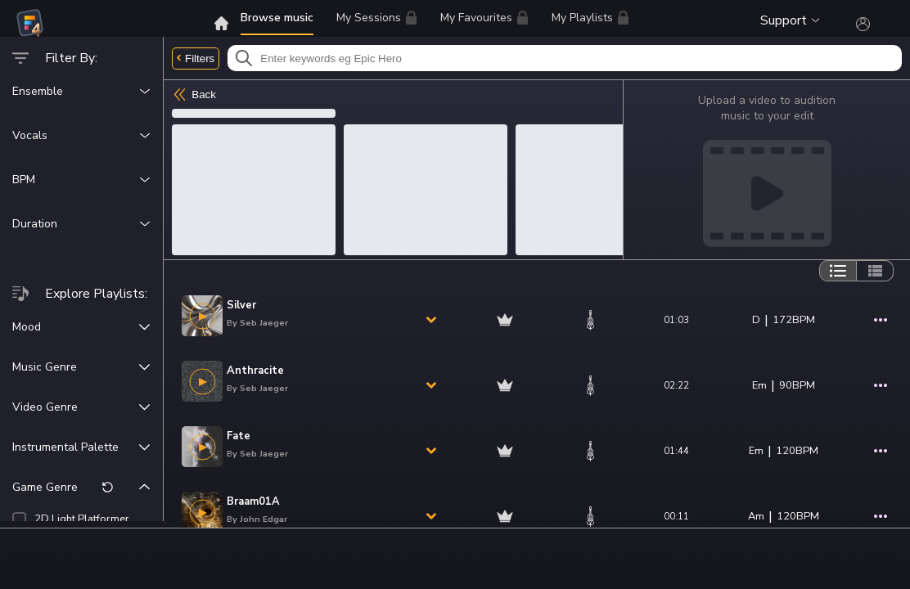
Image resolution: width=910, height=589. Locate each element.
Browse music (277, 17)
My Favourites (484, 20)
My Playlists (590, 17)
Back (194, 94)
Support (790, 20)
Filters (195, 58)
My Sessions (376, 17)
